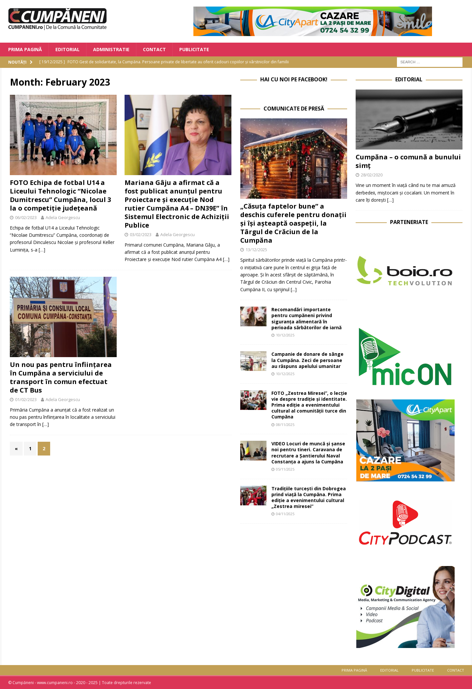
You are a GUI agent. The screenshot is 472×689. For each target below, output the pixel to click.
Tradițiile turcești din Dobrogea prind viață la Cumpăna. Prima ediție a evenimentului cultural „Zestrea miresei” (308, 497)
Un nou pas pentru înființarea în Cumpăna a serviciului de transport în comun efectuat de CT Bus (61, 377)
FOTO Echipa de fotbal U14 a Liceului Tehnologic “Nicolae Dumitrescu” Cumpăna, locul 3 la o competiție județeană (60, 195)
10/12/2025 (285, 335)
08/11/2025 (285, 424)
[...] (294, 289)
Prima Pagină (25, 49)
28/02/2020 (372, 175)
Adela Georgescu (63, 217)
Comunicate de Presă (294, 108)
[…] (42, 250)
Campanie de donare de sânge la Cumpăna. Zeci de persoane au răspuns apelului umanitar (307, 360)
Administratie (111, 49)
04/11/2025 (285, 513)
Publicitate (194, 49)
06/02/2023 (26, 217)
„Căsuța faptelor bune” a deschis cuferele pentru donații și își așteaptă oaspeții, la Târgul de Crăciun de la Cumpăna (293, 223)
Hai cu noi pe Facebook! (293, 79)
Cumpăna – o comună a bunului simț (408, 161)
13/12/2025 (256, 250)
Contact (154, 49)
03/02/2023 (140, 234)
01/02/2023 (26, 399)
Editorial (67, 49)
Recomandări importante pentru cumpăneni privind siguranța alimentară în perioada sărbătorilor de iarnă (306, 318)
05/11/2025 (285, 469)
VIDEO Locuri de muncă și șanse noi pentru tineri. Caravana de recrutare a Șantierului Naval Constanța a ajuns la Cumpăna (308, 452)
